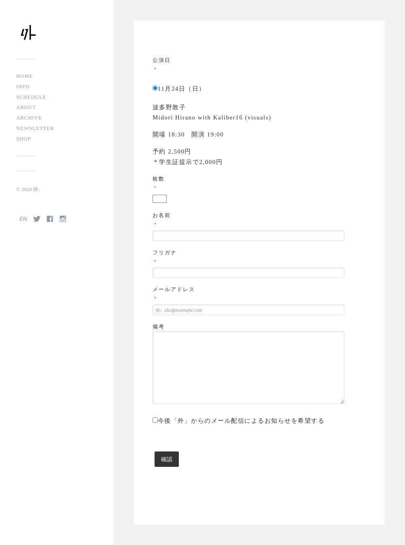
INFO (23, 86)
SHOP (23, 139)
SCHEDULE (31, 97)
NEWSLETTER (35, 128)
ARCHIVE (29, 118)
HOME (24, 76)
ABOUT (26, 107)
